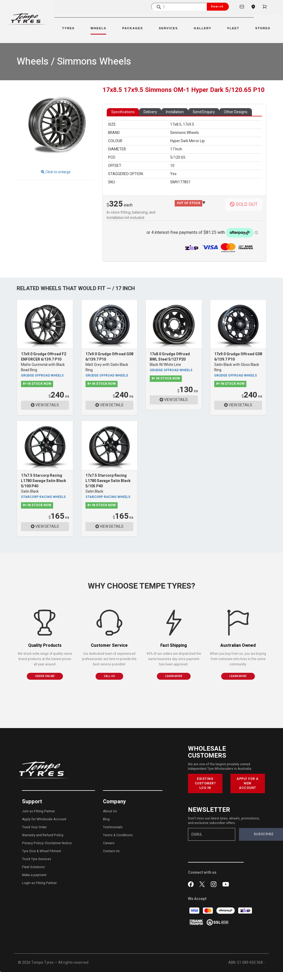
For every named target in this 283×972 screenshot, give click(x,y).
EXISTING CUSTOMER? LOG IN (205, 783)
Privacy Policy (32, 843)
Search (217, 6)
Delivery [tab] (150, 112)
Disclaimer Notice (58, 843)
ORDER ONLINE (45, 676)
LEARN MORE (173, 676)
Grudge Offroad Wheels (42, 375)
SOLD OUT (244, 204)
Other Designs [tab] (235, 112)
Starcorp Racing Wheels (43, 497)
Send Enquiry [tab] (204, 112)
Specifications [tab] (123, 112)
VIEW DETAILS (45, 405)
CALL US (109, 676)
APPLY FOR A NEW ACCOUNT (248, 783)
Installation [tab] (175, 112)
